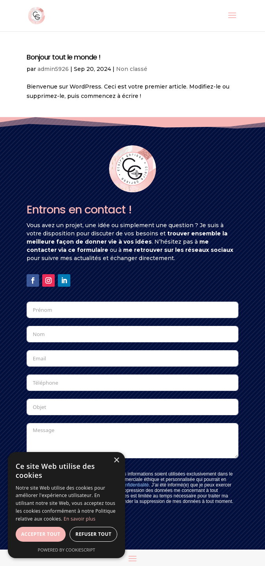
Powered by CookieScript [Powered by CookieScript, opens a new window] (66, 550)
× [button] (116, 460)
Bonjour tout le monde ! (63, 57)
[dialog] (66, 505)
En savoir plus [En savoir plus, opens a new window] (79, 518)
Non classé (131, 68)
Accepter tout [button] (40, 534)
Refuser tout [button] (93, 534)
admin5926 (53, 68)
